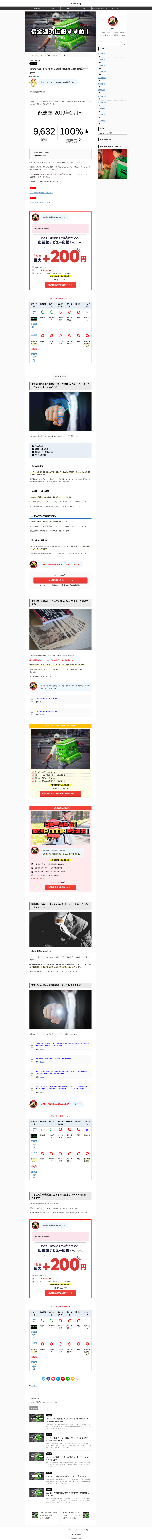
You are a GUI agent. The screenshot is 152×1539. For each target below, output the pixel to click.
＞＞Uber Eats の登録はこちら (39, 193)
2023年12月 (102, 96)
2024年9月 (101, 78)
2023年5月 (101, 121)
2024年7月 (101, 84)
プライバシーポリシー (74, 1528)
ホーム (64, 1528)
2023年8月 (101, 108)
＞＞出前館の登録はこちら (38, 202)
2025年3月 (101, 53)
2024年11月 (102, 72)
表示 (63, 375)
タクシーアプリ (114, 8)
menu (68, 8)
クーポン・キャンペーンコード (99, 9)
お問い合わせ (85, 1528)
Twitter (42, 700)
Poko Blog (76, 4)
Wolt (83, 8)
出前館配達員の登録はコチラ (60, 284)
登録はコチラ (34, 356)
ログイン (48, 1397)
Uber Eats (37, 8)
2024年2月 (101, 90)
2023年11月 (102, 102)
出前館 (53, 8)
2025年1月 (101, 65)
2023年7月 (101, 114)
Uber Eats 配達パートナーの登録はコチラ (60, 791)
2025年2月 (101, 59)
